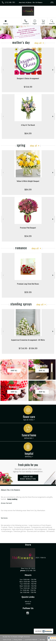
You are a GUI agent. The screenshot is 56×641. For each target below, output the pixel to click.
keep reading (12, 499)
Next (53, 69)
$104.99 (28, 86)
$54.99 (28, 236)
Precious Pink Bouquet (28, 227)
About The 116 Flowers (10, 490)
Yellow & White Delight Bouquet (28, 181)
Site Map (42, 639)
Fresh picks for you (28, 467)
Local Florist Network (30, 639)
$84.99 (28, 189)
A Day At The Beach (28, 125)
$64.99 (28, 133)
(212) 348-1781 (10, 2)
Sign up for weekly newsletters (28, 478)
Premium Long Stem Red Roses (28, 284)
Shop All (38, 42)
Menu (5, 23)
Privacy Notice (18, 639)
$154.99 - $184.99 (28, 348)
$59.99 (28, 292)
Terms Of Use (7, 639)
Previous (3, 69)
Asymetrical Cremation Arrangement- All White (28, 340)
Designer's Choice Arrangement (28, 78)
